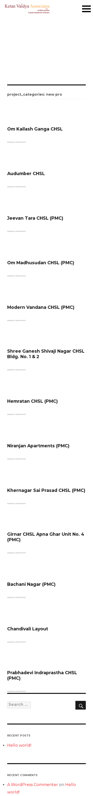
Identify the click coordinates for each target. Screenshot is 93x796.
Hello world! (19, 745)
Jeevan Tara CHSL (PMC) (35, 218)
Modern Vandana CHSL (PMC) (40, 307)
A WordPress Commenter (32, 784)
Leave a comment (16, 142)
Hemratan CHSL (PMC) (32, 401)
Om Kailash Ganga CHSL (35, 129)
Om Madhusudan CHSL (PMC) (40, 262)
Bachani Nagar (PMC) (31, 584)
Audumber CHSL (26, 173)
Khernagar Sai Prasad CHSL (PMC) (46, 490)
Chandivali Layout (27, 628)
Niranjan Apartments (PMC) (38, 445)
